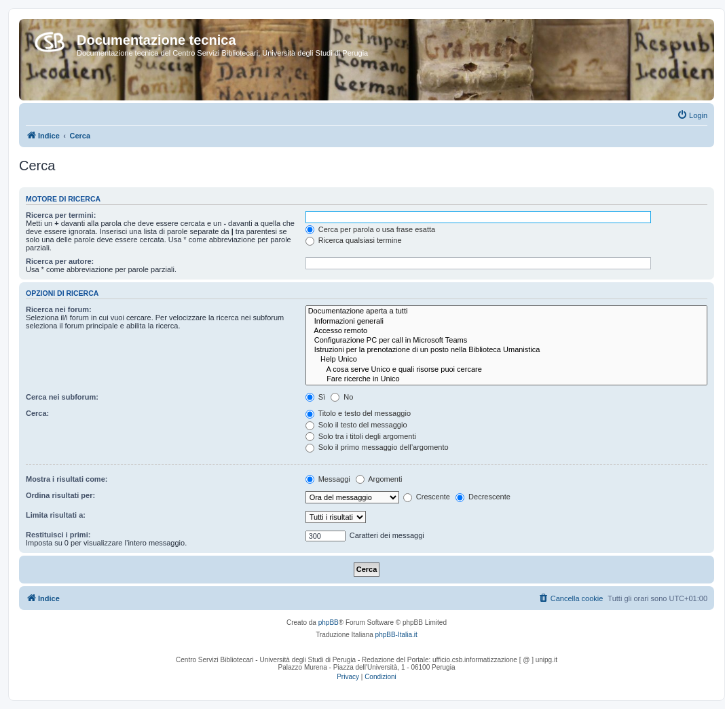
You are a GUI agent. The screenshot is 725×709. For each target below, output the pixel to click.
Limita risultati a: (56, 515)
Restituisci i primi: (58, 535)
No (342, 397)
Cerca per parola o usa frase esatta (370, 229)
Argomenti (379, 479)
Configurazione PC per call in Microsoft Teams (506, 340)
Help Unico (506, 359)
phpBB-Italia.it (396, 634)
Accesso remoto (506, 331)
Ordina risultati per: (60, 495)
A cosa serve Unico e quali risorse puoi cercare (506, 370)
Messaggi (327, 479)
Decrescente (483, 497)
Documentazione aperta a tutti (506, 311)
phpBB (328, 622)
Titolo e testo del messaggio (358, 413)
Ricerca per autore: (60, 261)
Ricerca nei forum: (59, 309)
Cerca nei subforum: (62, 397)
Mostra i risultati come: (66, 479)
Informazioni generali (506, 321)
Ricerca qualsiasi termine (353, 240)
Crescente (426, 497)
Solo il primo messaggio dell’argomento (377, 447)
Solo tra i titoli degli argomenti (360, 436)
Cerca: (37, 413)
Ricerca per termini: (61, 215)
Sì (315, 397)
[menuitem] (692, 115)
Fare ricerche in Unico (506, 379)
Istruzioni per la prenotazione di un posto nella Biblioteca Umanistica (506, 350)
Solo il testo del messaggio (356, 425)
